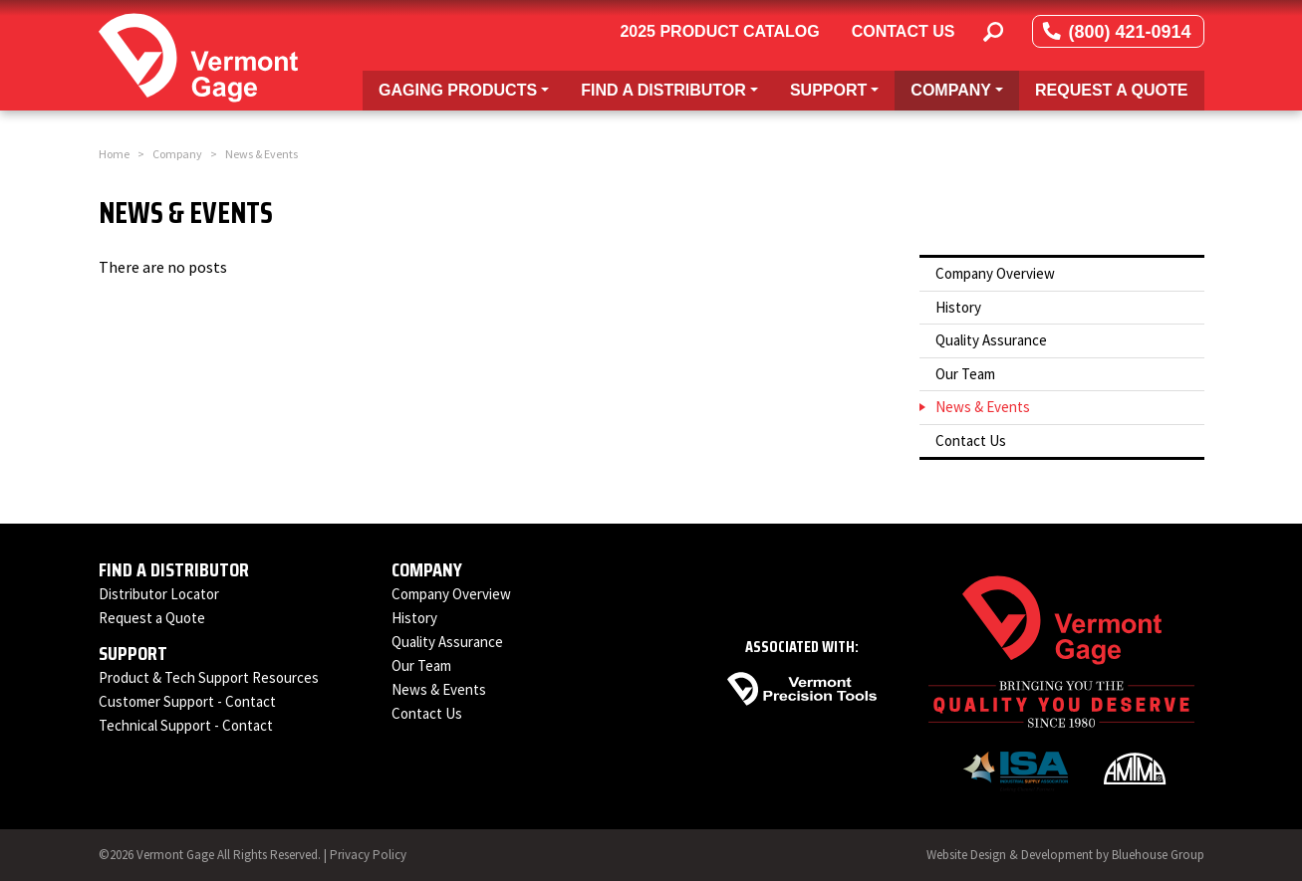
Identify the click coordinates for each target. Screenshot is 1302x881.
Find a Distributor (174, 569)
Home (114, 153)
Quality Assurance (991, 339)
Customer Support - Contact (187, 701)
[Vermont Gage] (198, 55)
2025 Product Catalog (719, 31)
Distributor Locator (159, 593)
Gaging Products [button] (471, 88)
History (958, 307)
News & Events (982, 406)
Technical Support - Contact (186, 725)
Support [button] (842, 88)
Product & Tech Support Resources (209, 677)
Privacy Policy (368, 854)
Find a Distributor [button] (677, 88)
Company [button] (964, 88)
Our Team (965, 373)
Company (177, 153)
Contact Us (903, 31)
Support (133, 653)
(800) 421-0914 (1117, 32)
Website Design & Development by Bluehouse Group (1065, 854)
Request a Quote (1111, 90)
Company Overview (995, 273)
